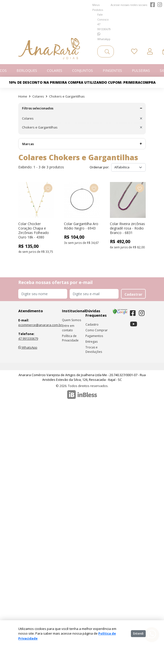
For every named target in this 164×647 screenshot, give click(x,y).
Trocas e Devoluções (93, 349)
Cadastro (92, 324)
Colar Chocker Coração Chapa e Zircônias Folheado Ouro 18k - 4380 (33, 230)
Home (22, 96)
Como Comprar (96, 330)
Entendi (138, 633)
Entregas (91, 341)
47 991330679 (28, 338)
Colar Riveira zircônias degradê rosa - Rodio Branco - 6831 (127, 228)
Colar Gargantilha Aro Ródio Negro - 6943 (81, 226)
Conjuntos (82, 70)
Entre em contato (68, 328)
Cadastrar (133, 294)
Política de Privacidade (70, 338)
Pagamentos (94, 336)
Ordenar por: (99, 167)
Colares (54, 70)
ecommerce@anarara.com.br (40, 325)
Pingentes (112, 70)
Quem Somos (71, 320)
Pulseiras (141, 70)
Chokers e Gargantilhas (67, 96)
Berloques (27, 70)
